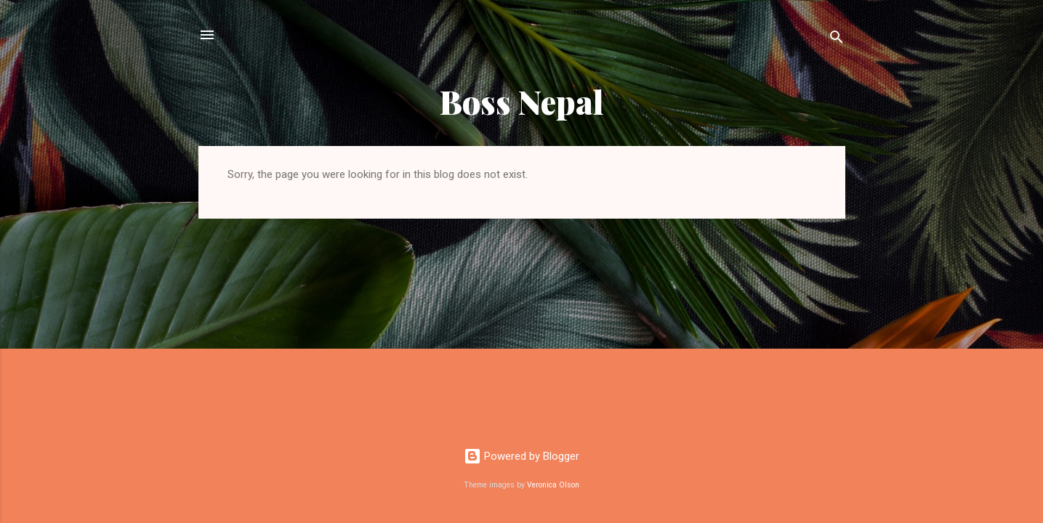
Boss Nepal (522, 101)
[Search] (836, 39)
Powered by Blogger (521, 456)
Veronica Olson (553, 485)
